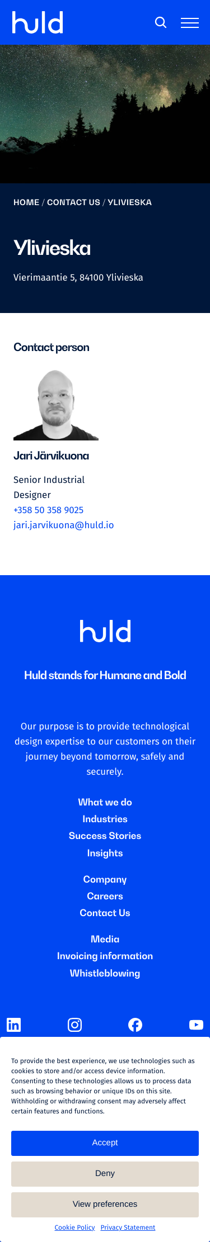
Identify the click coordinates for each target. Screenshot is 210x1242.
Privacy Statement (127, 1228)
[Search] (160, 22)
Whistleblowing (105, 973)
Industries (105, 818)
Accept (105, 1143)
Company (105, 879)
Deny (105, 1173)
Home (26, 202)
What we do (105, 802)
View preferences (105, 1204)
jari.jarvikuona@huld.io (63, 525)
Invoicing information (105, 955)
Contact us (73, 202)
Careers (105, 896)
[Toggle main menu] (192, 24)
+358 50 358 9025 (48, 510)
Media (105, 939)
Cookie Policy (75, 1228)
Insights (105, 853)
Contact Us (105, 912)
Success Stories (105, 835)
